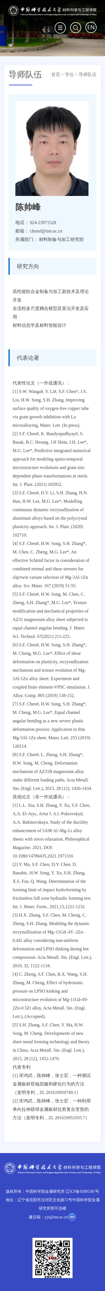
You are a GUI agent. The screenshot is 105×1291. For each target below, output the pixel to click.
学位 (69, 74)
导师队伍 (88, 74)
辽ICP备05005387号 (82, 1191)
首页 (55, 74)
